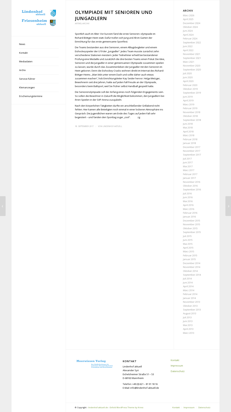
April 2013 (188, 329)
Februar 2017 (190, 174)
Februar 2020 (190, 85)
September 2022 (192, 42)
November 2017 (191, 150)
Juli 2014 (187, 278)
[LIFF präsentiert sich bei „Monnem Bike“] (3, 206)
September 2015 (192, 232)
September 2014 (192, 274)
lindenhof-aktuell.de (98, 407)
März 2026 (188, 15)
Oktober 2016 (190, 185)
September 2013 (192, 309)
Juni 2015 (188, 239)
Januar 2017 (189, 178)
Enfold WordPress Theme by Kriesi (126, 407)
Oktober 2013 (190, 305)
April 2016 (188, 205)
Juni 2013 (188, 321)
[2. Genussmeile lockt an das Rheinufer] (228, 206)
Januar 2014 (189, 298)
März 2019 (188, 104)
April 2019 (188, 100)
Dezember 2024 (191, 23)
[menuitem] (39, 44)
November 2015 (191, 224)
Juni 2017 (188, 162)
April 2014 (188, 286)
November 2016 (191, 182)
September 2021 (192, 58)
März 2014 (188, 290)
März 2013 (188, 333)
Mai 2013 (188, 325)
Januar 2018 (189, 143)
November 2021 (191, 54)
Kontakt (175, 360)
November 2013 (191, 301)
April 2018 (188, 131)
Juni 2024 (188, 30)
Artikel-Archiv (82, 23)
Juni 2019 (188, 96)
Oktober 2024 (190, 27)
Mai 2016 (188, 201)
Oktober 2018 (190, 116)
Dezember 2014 (191, 263)
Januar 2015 (189, 259)
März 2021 (188, 61)
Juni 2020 (188, 77)
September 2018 (192, 120)
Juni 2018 (188, 123)
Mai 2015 (188, 243)
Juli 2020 (187, 73)
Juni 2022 (188, 46)
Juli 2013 (187, 317)
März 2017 (188, 170)
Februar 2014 (190, 294)
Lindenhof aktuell (112, 126)
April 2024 (188, 34)
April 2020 (188, 81)
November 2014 (191, 267)
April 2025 (188, 19)
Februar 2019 (190, 108)
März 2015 (188, 251)
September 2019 (192, 92)
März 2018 (188, 135)
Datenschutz (178, 371)
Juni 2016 (188, 197)
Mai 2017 (188, 166)
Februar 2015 (190, 255)
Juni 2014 (188, 282)
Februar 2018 (190, 139)
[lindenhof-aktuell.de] (38, 18)
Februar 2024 (190, 38)
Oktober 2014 (190, 271)
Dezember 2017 (191, 147)
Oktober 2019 (190, 88)
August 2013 (189, 313)
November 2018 (191, 112)
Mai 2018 (188, 127)
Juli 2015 (187, 236)
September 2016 (192, 189)
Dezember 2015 (191, 220)
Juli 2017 (187, 158)
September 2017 (192, 154)
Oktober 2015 (190, 228)
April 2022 (188, 50)
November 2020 (191, 65)
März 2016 (188, 209)
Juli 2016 (187, 193)
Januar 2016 (189, 216)
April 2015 (188, 247)
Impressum (177, 365)
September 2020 (192, 69)
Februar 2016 (190, 212)
